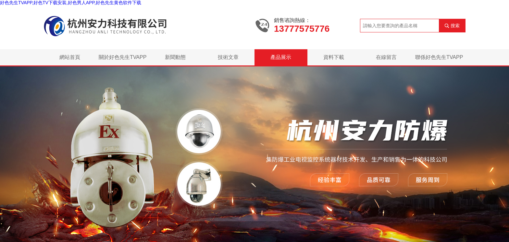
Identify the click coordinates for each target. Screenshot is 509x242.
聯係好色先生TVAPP (439, 57)
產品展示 (280, 57)
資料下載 (333, 57)
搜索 (455, 25)
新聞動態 (175, 57)
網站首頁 (69, 57)
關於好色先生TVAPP (122, 57)
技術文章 (228, 57)
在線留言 (386, 57)
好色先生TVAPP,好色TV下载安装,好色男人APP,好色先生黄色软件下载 (70, 2)
